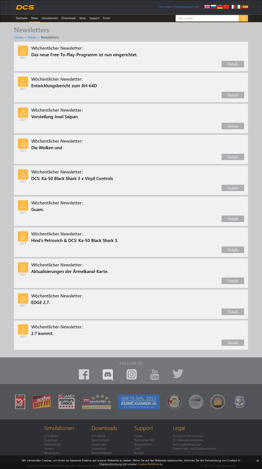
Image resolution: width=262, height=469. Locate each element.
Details (233, 64)
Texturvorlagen (101, 440)
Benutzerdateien (102, 452)
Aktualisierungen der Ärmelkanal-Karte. (69, 271)
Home (18, 37)
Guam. (37, 209)
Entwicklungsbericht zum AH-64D (64, 85)
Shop (82, 18)
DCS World (51, 436)
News (34, 18)
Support (94, 18)
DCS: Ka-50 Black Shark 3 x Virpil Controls (72, 178)
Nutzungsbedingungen (187, 444)
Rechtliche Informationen (188, 436)
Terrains (49, 448)
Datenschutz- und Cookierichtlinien (194, 448)
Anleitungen (99, 444)
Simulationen (50, 18)
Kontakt (139, 452)
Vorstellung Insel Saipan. (55, 116)
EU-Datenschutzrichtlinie (188, 440)
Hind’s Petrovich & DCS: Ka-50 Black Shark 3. (74, 240)
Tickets (138, 436)
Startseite (22, 18)
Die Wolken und (46, 147)
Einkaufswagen (184, 7)
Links (137, 448)
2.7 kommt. (42, 333)
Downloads (69, 18)
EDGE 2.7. (40, 302)
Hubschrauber (53, 444)
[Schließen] (257, 460)
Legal (179, 427)
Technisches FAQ (144, 440)
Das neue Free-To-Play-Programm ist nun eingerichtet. (84, 54)
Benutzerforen (143, 444)
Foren (106, 18)
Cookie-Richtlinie (148, 464)
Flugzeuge (50, 440)
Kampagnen (51, 452)
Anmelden (165, 7)
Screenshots (99, 448)
